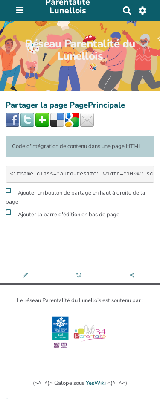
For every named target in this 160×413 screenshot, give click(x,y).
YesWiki (96, 383)
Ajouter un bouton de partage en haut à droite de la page (75, 196)
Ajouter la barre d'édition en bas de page (62, 213)
